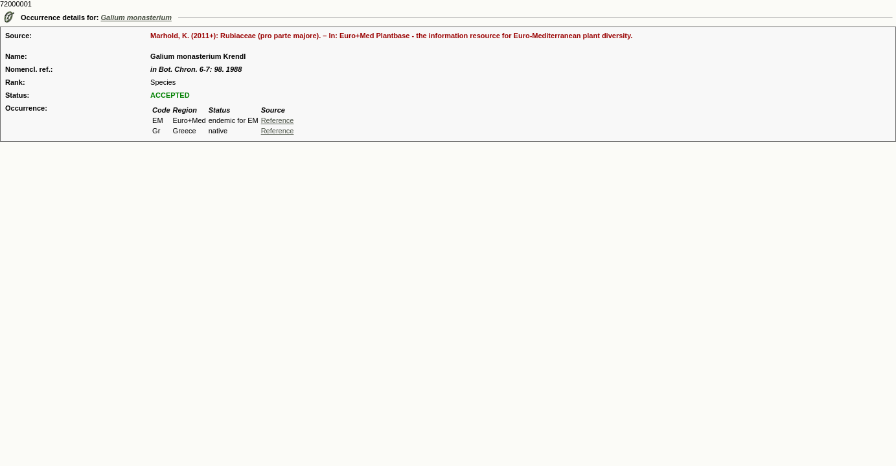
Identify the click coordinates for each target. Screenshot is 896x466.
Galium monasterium (136, 17)
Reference (277, 120)
